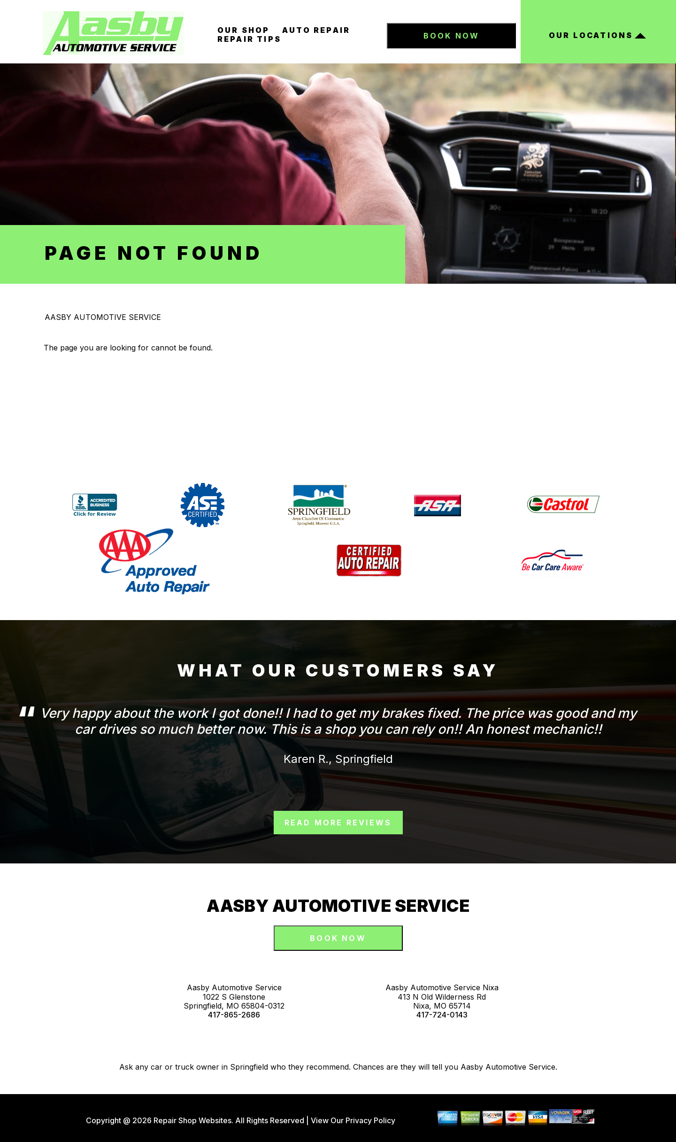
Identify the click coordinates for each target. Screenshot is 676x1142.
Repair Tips (249, 39)
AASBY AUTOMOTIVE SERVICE (103, 317)
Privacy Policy (370, 1120)
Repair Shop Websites (191, 1120)
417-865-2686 (234, 1014)
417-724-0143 (442, 1014)
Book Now (451, 35)
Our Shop (243, 30)
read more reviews (338, 822)
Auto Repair (316, 30)
